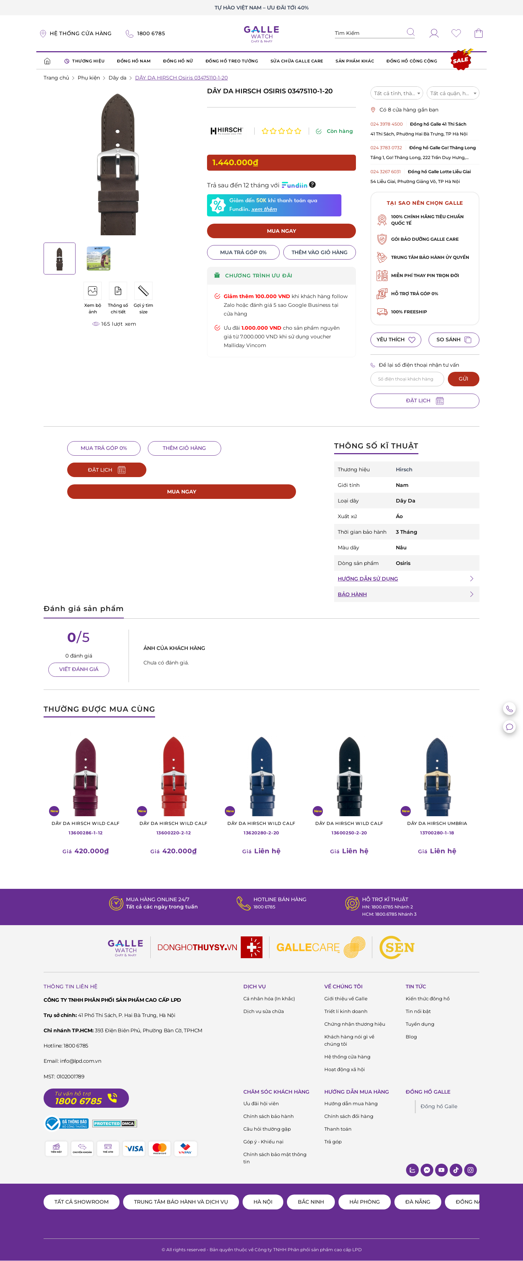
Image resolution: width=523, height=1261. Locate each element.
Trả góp (333, 1142)
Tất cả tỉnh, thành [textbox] (396, 93)
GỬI (463, 378)
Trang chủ (56, 77)
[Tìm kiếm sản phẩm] (375, 33)
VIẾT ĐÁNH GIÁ (78, 669)
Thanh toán (338, 1129)
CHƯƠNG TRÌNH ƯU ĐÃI (253, 261)
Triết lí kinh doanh (346, 1011)
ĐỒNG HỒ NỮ (178, 61)
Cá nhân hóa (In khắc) (269, 998)
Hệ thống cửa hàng (347, 1056)
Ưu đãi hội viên (261, 1104)
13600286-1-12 (85, 827)
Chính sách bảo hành (268, 1116)
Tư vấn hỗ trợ (72, 1094)
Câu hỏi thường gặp (267, 1129)
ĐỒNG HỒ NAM (134, 61)
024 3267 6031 (385, 171)
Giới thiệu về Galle (346, 998)
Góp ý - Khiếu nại (263, 1142)
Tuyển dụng (420, 1024)
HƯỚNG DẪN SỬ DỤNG (368, 578)
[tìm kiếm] (411, 32)
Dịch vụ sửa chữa (263, 1011)
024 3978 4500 (386, 124)
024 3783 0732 (386, 147)
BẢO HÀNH (352, 594)
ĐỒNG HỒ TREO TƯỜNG (232, 61)
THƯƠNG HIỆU (84, 61)
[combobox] (397, 93)
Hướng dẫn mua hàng (351, 1104)
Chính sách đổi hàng (348, 1116)
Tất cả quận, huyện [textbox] (454, 93)
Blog (411, 1037)
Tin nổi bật (418, 1011)
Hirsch (404, 469)
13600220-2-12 (173, 827)
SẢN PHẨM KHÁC (355, 61)
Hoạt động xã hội (344, 1069)
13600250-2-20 (349, 827)
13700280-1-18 (437, 827)
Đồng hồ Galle (439, 1106)
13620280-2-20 (261, 827)
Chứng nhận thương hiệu (354, 1024)
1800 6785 (262, 906)
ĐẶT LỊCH (425, 401)
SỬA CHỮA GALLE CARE (297, 61)
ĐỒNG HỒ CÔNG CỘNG (411, 61)
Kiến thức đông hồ (428, 998)
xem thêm (264, 195)
